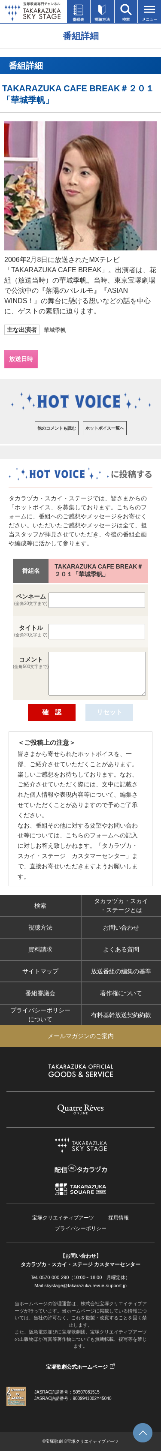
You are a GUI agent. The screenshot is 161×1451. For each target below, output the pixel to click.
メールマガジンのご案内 (81, 1036)
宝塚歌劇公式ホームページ (77, 1367)
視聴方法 (40, 927)
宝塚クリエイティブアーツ (63, 1218)
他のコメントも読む (56, 428)
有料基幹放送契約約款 (121, 1014)
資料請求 (40, 949)
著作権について (121, 993)
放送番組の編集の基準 (121, 971)
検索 (40, 905)
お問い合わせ (121, 927)
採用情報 (118, 1218)
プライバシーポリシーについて (40, 1015)
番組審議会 (40, 993)
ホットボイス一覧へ (104, 428)
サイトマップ (40, 971)
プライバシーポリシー (80, 1228)
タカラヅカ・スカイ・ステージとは (121, 905)
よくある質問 (121, 949)
